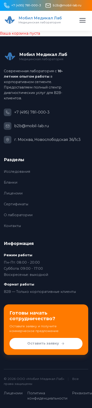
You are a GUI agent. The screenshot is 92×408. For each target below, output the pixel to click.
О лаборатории (18, 215)
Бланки (10, 182)
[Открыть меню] (82, 20)
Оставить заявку (46, 343)
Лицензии (13, 193)
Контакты (12, 226)
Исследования (17, 171)
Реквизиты (82, 393)
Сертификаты (16, 204)
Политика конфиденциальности (47, 395)
